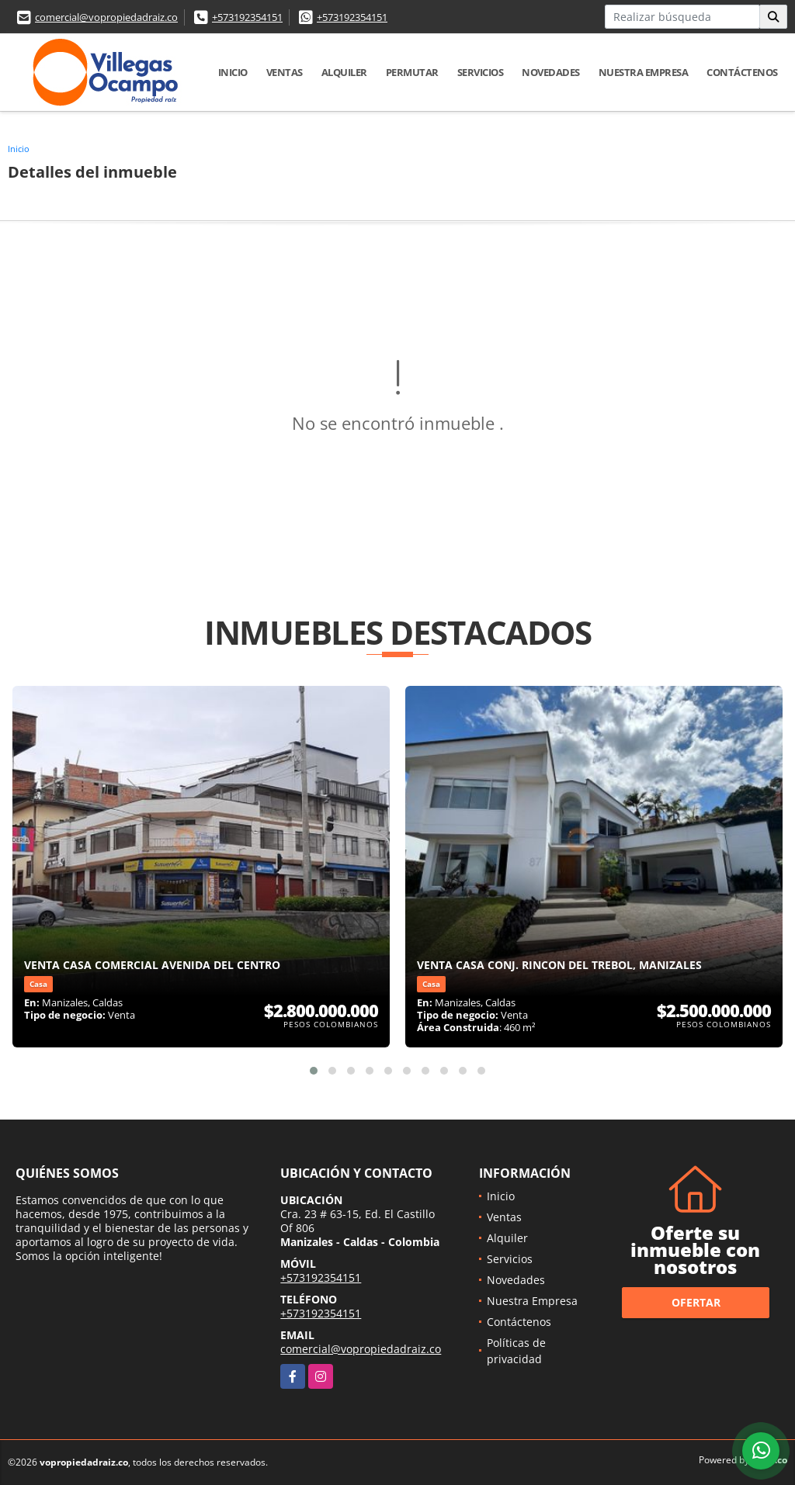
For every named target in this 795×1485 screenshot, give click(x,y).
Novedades (551, 72)
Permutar (412, 72)
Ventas (284, 72)
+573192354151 (247, 17)
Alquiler (344, 72)
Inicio (233, 72)
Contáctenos (742, 72)
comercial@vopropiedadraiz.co (106, 17)
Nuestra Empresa (644, 72)
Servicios (480, 72)
